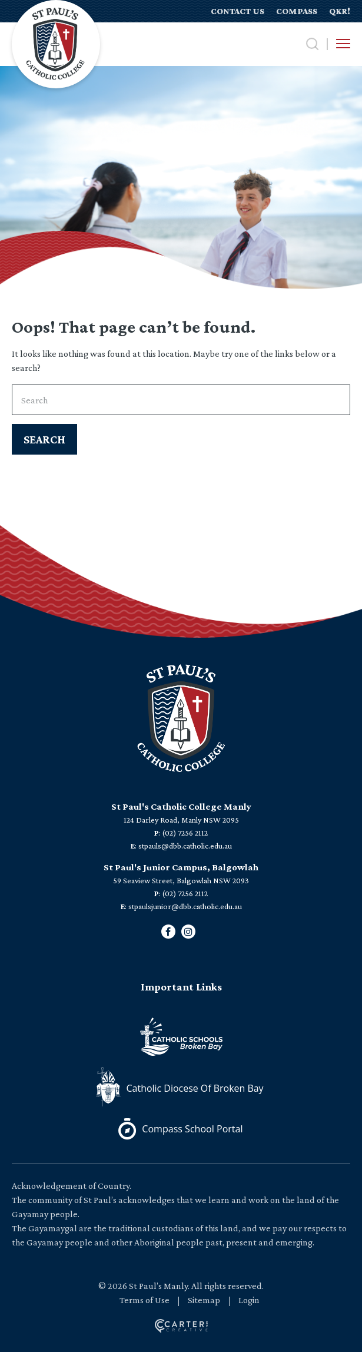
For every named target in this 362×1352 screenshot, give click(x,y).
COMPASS (296, 11)
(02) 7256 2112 (185, 832)
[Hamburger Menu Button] (343, 43)
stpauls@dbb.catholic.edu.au (185, 845)
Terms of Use (144, 1300)
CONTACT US (237, 11)
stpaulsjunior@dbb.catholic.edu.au (185, 906)
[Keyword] (181, 400)
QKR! (339, 11)
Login (249, 1300)
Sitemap (204, 1300)
